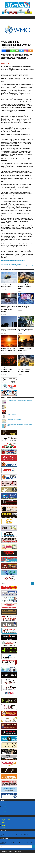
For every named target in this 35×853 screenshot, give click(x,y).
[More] (30, 51)
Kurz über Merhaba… (6, 819)
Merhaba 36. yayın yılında (12, 414)
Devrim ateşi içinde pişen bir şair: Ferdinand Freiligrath (17, 405)
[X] (8, 51)
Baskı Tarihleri (4, 808)
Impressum (4, 827)
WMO (24, 260)
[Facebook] (4, 51)
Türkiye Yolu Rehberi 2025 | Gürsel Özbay (14, 419)
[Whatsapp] (12, 51)
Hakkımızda (4, 805)
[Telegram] (21, 51)
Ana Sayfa (4, 803)
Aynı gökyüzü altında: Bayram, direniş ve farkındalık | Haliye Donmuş (19, 400)
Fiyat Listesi (4, 806)
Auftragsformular (5, 824)
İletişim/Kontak (4, 812)
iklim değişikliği (19, 260)
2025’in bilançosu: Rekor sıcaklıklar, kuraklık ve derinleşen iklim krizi (8, 369)
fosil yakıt (13, 260)
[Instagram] (26, 51)
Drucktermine (4, 820)
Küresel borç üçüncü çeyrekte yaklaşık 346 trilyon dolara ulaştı (24, 369)
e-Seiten (3, 825)
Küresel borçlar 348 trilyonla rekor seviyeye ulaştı (24, 286)
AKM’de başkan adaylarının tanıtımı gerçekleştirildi (12, 264)
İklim (13, 47)
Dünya (10, 47)
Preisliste (3, 822)
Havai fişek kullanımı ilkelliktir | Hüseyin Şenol (15, 409)
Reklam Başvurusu (5, 809)
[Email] (17, 51)
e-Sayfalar (4, 811)
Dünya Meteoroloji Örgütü (6, 260)
